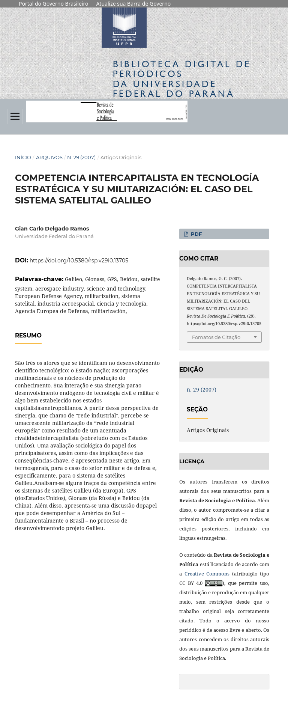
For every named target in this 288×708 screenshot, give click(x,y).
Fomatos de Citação (216, 337)
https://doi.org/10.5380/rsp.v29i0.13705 (79, 260)
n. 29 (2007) (81, 157)
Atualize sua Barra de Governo (133, 3)
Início (23, 157)
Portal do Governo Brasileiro (53, 3)
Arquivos (49, 157)
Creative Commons (207, 573)
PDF (195, 234)
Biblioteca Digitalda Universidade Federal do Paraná (182, 79)
